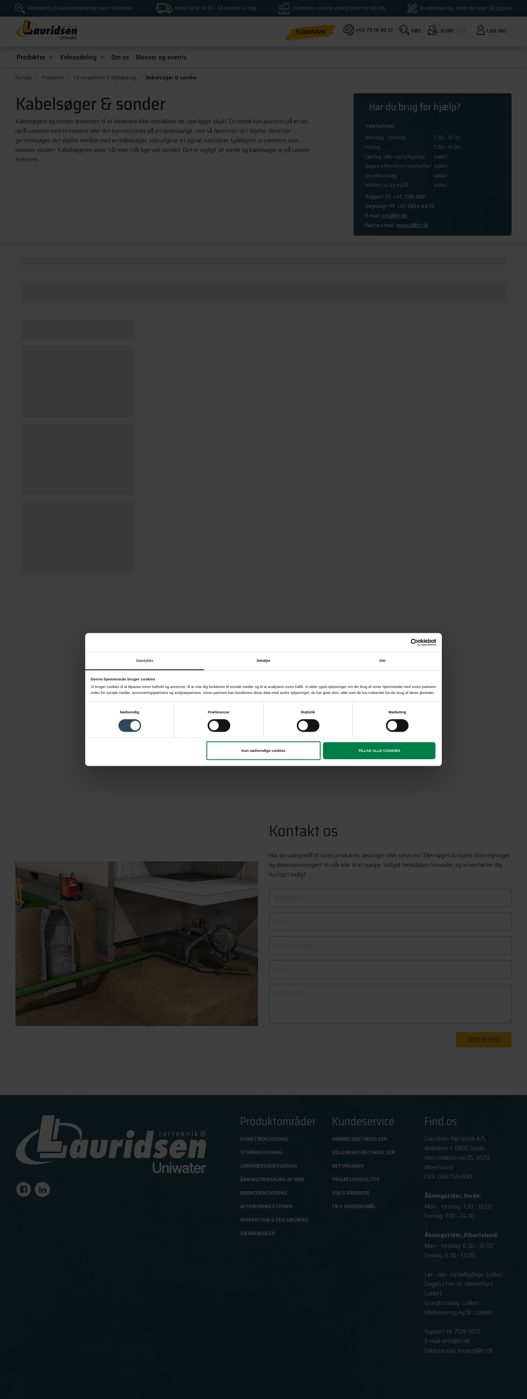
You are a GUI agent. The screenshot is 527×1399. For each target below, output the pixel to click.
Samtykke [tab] (144, 661)
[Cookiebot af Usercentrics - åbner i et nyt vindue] (401, 642)
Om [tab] (382, 661)
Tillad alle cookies (379, 751)
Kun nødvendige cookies (263, 751)
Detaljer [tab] (263, 661)
